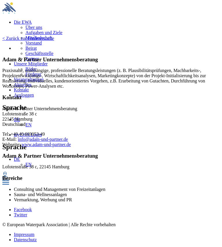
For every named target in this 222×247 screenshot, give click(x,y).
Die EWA (23, 22)
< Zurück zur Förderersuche (28, 38)
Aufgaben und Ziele (43, 32)
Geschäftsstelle (39, 53)
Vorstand (33, 42)
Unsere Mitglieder (31, 63)
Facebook (23, 209)
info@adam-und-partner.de (43, 139)
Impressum (24, 234)
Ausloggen (24, 95)
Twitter (20, 214)
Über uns (33, 27)
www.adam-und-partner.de (46, 144)
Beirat (31, 48)
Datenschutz (25, 239)
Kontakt (21, 89)
